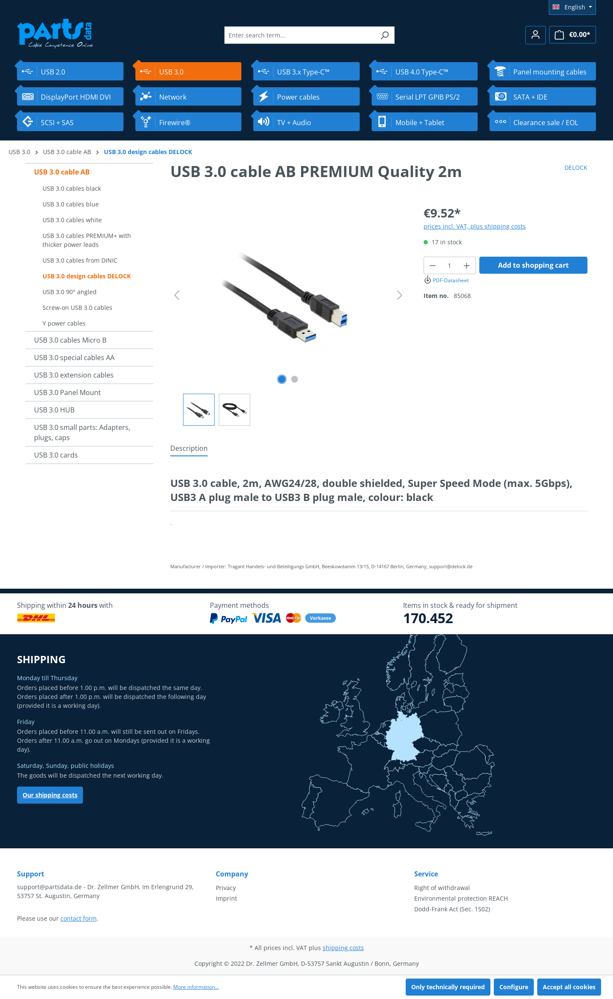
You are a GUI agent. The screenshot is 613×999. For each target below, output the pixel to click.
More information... (196, 986)
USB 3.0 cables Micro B (70, 340)
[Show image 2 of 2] (294, 379)
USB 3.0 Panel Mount (67, 392)
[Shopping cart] (573, 34)
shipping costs (343, 948)
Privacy (226, 888)
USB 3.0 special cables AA (74, 357)
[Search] (385, 35)
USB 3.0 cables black (72, 188)
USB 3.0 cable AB (62, 172)
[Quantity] (450, 265)
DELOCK (575, 167)
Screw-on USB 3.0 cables (77, 307)
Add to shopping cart (533, 265)
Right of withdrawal (442, 888)
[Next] (399, 295)
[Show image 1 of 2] (281, 379)
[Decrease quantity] (432, 265)
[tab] (189, 448)
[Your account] (535, 35)
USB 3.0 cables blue (71, 204)
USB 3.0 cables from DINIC (80, 260)
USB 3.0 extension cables (74, 375)
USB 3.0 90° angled (70, 292)
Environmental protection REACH (461, 898)
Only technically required (448, 987)
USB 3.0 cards (56, 455)
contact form (78, 918)
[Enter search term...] (299, 35)
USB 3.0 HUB (54, 410)
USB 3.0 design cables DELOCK (87, 276)
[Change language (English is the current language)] (572, 7)
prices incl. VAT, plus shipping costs (475, 226)
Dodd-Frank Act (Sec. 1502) (452, 909)
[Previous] (176, 295)
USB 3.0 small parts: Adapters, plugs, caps (82, 432)
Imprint (226, 898)
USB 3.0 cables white (72, 220)
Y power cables (64, 323)
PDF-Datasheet (446, 280)
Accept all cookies (569, 987)
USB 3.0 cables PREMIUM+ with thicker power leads (87, 240)
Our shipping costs (50, 795)
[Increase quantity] (467, 265)
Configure (513, 987)
